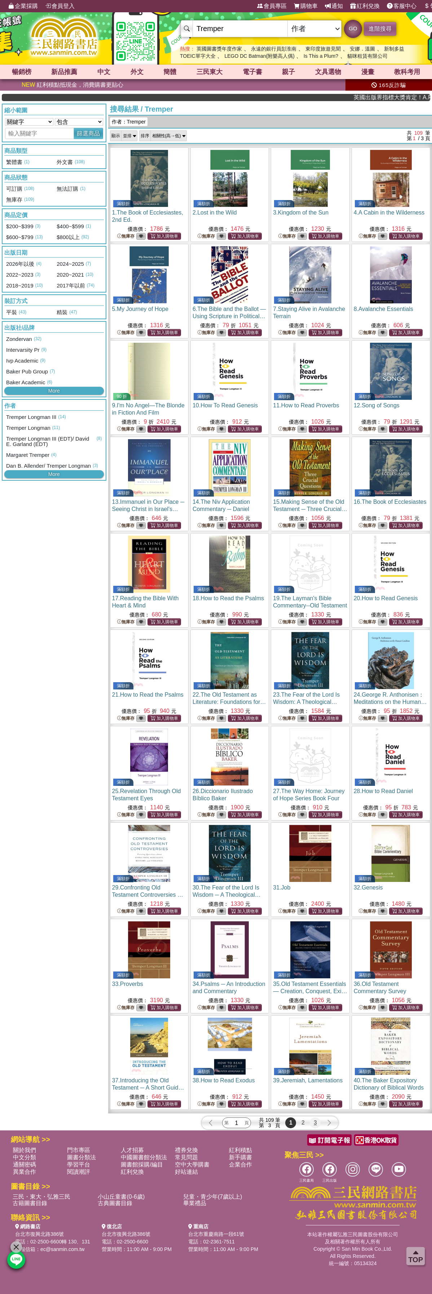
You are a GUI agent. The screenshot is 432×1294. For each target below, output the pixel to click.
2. (215, 212)
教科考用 (407, 71)
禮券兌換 (186, 1150)
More (54, 391)
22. (229, 702)
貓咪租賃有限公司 (367, 56)
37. (148, 1087)
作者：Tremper (129, 122)
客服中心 (401, 6)
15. (310, 509)
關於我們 (24, 1150)
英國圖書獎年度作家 (219, 49)
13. (148, 509)
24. (390, 702)
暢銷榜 (21, 71)
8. (383, 309)
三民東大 (209, 71)
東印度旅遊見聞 (323, 49)
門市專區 (78, 1150)
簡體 (169, 71)
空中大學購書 (192, 1164)
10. (225, 405)
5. (140, 309)
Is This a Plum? (321, 56)
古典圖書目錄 (115, 1203)
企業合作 (240, 1164)
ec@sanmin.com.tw (62, 1249)
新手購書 (240, 1157)
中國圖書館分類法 (144, 1157)
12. (377, 405)
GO (353, 28)
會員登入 (60, 6)
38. (224, 1080)
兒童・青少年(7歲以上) (212, 1197)
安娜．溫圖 (362, 49)
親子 (288, 71)
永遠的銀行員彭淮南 (273, 49)
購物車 (306, 6)
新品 (64, 71)
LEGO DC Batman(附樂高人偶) (259, 56)
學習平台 (78, 1164)
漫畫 (367, 71)
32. (368, 887)
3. (301, 212)
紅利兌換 (365, 6)
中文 (103, 71)
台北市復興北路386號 (39, 1234)
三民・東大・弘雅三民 (41, 1197)
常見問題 (186, 1157)
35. (310, 991)
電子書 (252, 71)
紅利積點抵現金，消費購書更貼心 (72, 85)
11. (306, 405)
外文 (137, 71)
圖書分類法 (81, 1157)
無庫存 (126, 236)
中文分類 (24, 1157)
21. (148, 695)
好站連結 (186, 1172)
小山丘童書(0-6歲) (121, 1197)
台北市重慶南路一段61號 (216, 1234)
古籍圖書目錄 (30, 1203)
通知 (334, 6)
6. (229, 316)
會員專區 (272, 6)
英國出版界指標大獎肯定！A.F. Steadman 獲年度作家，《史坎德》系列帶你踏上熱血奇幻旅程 (405, 97)
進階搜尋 (380, 29)
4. (389, 212)
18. (228, 598)
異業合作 (24, 1172)
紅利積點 (240, 1150)
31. (281, 887)
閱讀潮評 (78, 1172)
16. (390, 502)
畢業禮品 (194, 1203)
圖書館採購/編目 (142, 1164)
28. (383, 791)
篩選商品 (88, 133)
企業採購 (23, 6)
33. (127, 984)
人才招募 (132, 1150)
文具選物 (328, 71)
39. (308, 1080)
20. (386, 598)
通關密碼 (24, 1164)
